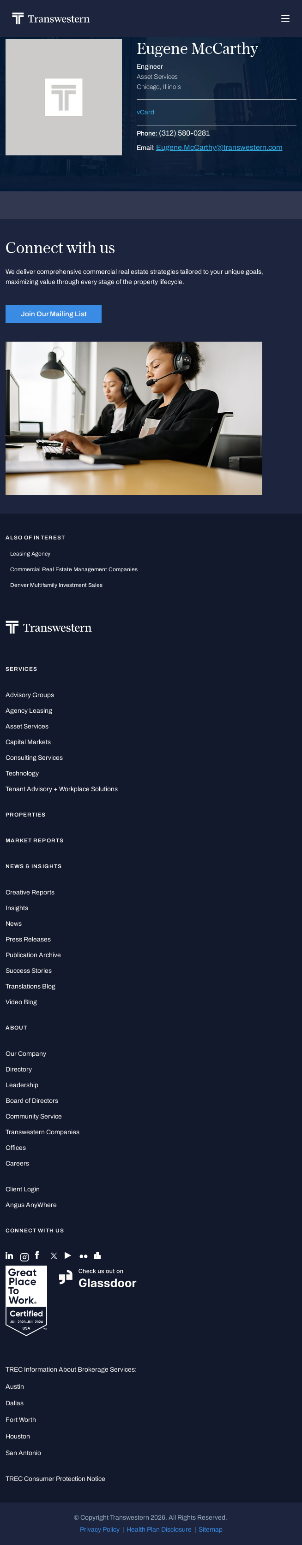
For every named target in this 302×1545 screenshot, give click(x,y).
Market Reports (35, 840)
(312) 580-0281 (184, 133)
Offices (16, 1147)
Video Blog (21, 1002)
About (16, 1027)
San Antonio (23, 1453)
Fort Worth (21, 1419)
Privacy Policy (100, 1529)
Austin (15, 1386)
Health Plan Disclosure (159, 1529)
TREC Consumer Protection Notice (55, 1478)
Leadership (22, 1085)
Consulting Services (34, 757)
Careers (17, 1163)
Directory (19, 1069)
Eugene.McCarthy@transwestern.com (219, 147)
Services (21, 669)
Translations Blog (30, 986)
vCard (145, 112)
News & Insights (34, 866)
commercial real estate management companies (74, 569)
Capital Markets (28, 742)
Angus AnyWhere (31, 1205)
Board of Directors (32, 1100)
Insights (17, 908)
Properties (26, 814)
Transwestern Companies (42, 1132)
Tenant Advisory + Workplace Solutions (62, 789)
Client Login (23, 1189)
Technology (22, 773)
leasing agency (30, 554)
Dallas (15, 1403)
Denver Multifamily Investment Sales (56, 585)
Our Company (26, 1053)
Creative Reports (30, 892)
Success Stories (29, 970)
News (14, 923)
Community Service (34, 1116)
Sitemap (211, 1529)
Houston (18, 1436)
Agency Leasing (29, 710)
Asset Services (27, 726)
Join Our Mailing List (54, 314)
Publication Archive (33, 955)
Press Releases (28, 939)
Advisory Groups (30, 695)
